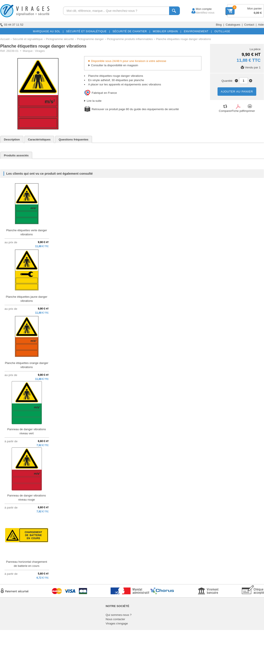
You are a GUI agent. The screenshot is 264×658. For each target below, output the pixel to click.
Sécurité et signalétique (28, 39)
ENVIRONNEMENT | (197, 31)
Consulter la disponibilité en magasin (114, 65)
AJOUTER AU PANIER (237, 91)
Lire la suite (94, 100)
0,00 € (258, 12)
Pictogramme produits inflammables (130, 39)
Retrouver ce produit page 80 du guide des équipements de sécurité (135, 109)
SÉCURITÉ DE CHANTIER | (130, 31)
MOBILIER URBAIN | (166, 31)
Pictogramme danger (90, 39)
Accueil (4, 39)
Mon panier (254, 8)
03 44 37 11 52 (11, 24)
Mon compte (200, 9)
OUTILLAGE (221, 31)
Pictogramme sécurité (60, 39)
